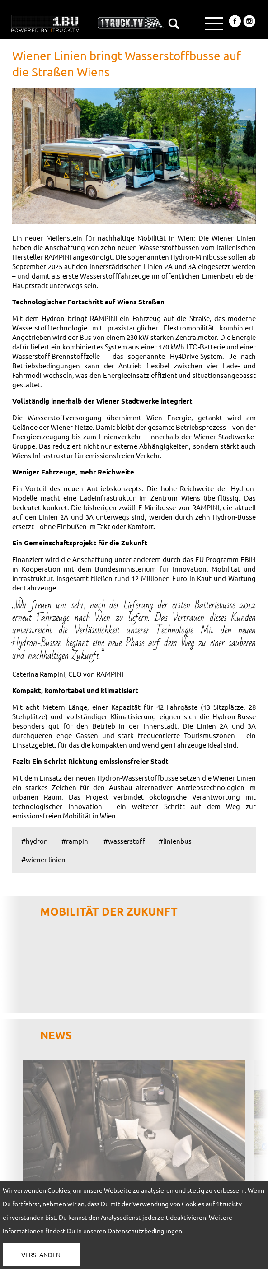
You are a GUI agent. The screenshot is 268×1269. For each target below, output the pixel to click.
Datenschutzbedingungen (145, 1231)
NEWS (56, 1035)
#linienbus (175, 841)
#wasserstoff (124, 841)
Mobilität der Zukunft (109, 911)
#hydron (34, 841)
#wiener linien (43, 859)
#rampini (75, 841)
